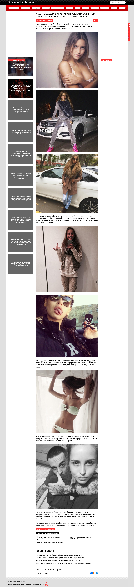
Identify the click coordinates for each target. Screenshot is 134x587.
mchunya (39, 529)
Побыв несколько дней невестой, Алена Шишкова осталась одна (59, 555)
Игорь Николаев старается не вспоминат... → (81, 538)
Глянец (85, 8)
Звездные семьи (57, 8)
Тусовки (69, 8)
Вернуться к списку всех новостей (47, 533)
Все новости (14, 8)
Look (77, 8)
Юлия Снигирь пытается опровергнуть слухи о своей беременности (60, 558)
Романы (46, 8)
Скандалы (36, 8)
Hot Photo (104, 8)
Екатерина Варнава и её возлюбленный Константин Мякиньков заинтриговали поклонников (63, 564)
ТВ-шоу (122, 8)
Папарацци (25, 8)
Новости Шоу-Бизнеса (21, 2)
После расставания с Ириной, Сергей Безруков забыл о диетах (59, 560)
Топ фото (94, 8)
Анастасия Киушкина (55, 570)
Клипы (114, 8)
